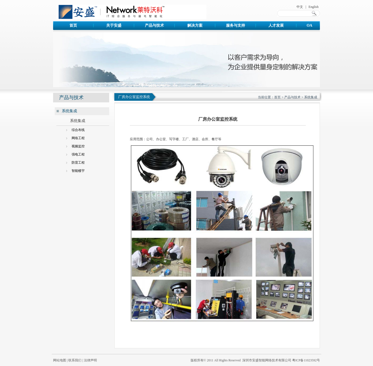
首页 (73, 25)
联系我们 (74, 360)
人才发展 (276, 25)
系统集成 (310, 97)
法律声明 (90, 360)
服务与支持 (235, 25)
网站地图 (59, 360)
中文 (299, 7)
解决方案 (195, 25)
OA (316, 25)
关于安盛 (113, 25)
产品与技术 (154, 25)
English (313, 7)
